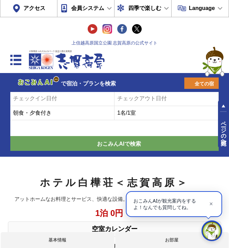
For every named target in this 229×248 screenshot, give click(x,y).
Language (202, 8)
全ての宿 (204, 83)
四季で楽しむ (144, 8)
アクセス (34, 8)
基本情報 (57, 239)
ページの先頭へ (224, 130)
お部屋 (171, 239)
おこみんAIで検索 (119, 144)
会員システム (87, 8)
